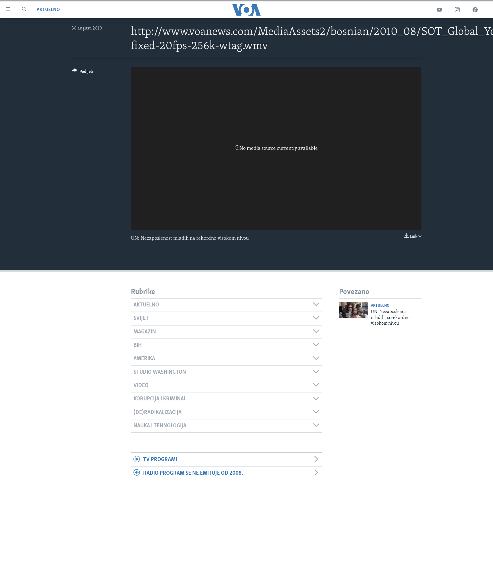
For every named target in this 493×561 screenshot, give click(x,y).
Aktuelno (48, 9)
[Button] (82, 72)
